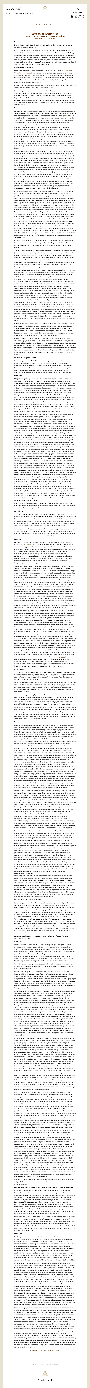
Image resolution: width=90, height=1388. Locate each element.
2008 (26, 13)
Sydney (64, 116)
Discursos (19, 13)
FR (47, 24)
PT (53, 24)
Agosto (31, 13)
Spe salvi (62, 657)
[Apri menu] (82, 8)
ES (44, 24)
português (77, 13)
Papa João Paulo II (30, 544)
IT (50, 24)
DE (37, 24)
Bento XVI (10, 13)
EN (40, 24)
